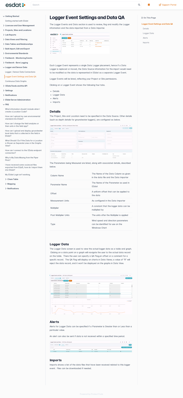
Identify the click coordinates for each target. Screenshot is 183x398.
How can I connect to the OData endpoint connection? (23, 151)
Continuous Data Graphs (16, 81)
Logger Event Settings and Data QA (20, 76)
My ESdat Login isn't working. (17, 174)
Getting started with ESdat (16, 21)
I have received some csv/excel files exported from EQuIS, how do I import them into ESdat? (23, 167)
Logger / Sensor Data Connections (20, 72)
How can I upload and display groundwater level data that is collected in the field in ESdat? (24, 133)
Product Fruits (97, 394)
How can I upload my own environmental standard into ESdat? (22, 117)
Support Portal (167, 4)
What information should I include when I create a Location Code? (22, 110)
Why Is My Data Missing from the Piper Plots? (21, 158)
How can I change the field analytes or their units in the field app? (22, 124)
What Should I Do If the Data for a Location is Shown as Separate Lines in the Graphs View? (23, 143)
